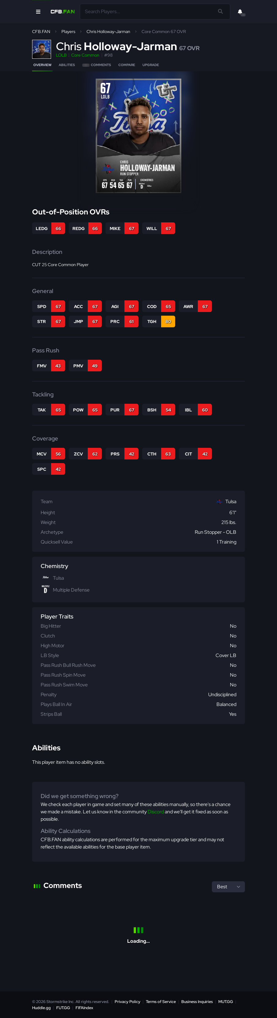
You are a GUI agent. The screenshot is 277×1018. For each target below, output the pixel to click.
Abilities (67, 65)
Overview (42, 65)
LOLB (61, 55)
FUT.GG (63, 1007)
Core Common (85, 55)
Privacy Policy (127, 1001)
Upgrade (150, 65)
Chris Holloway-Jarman (108, 31)
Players (68, 31)
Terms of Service (161, 1001)
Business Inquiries (197, 1001)
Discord (156, 811)
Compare (126, 65)
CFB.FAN (41, 31)
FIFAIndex (84, 1007)
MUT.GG (225, 1001)
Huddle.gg (41, 1007)
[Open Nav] (38, 11)
